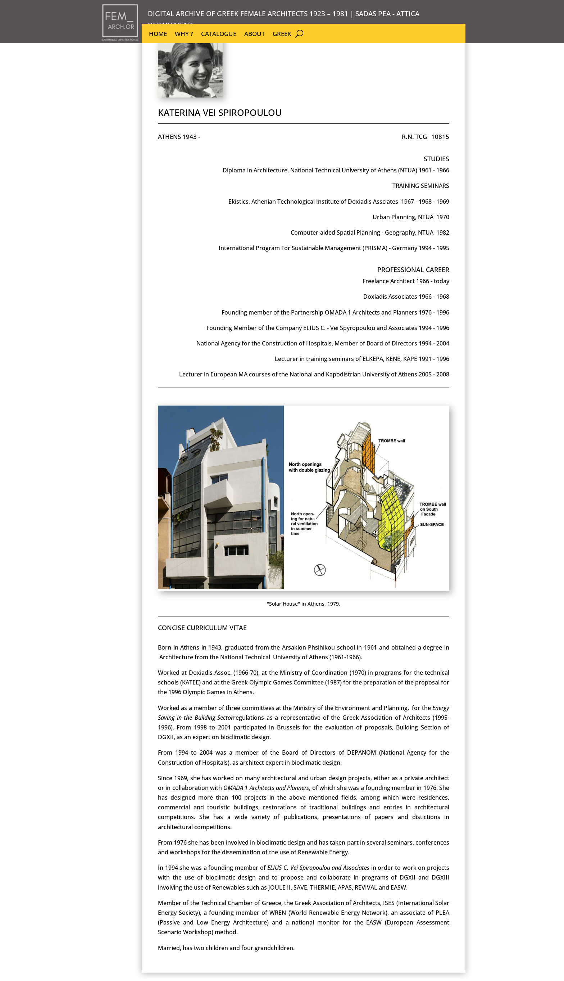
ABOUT (254, 34)
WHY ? (184, 34)
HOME (158, 34)
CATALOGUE (218, 34)
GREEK (282, 34)
